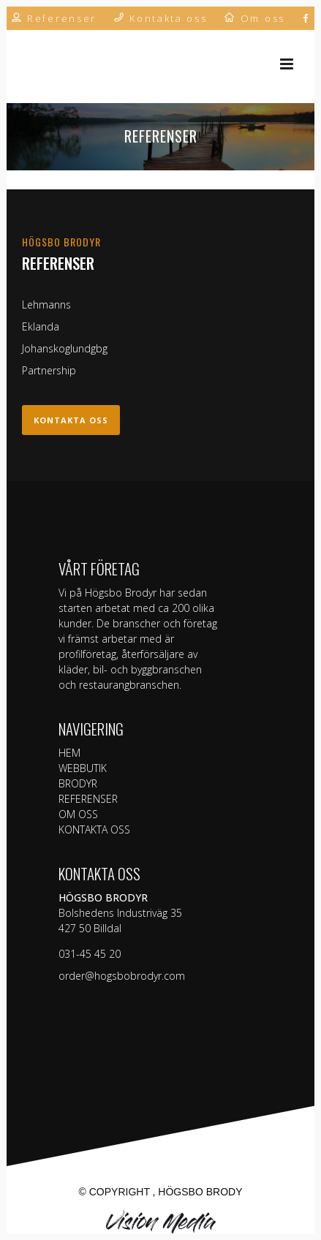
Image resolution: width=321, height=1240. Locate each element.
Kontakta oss (71, 420)
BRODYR (77, 783)
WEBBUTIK (82, 768)
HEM (69, 753)
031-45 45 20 (89, 954)
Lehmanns (46, 304)
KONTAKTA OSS (94, 829)
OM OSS (78, 814)
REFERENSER (88, 799)
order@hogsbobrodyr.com (121, 976)
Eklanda (40, 326)
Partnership (49, 370)
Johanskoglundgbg (64, 348)
